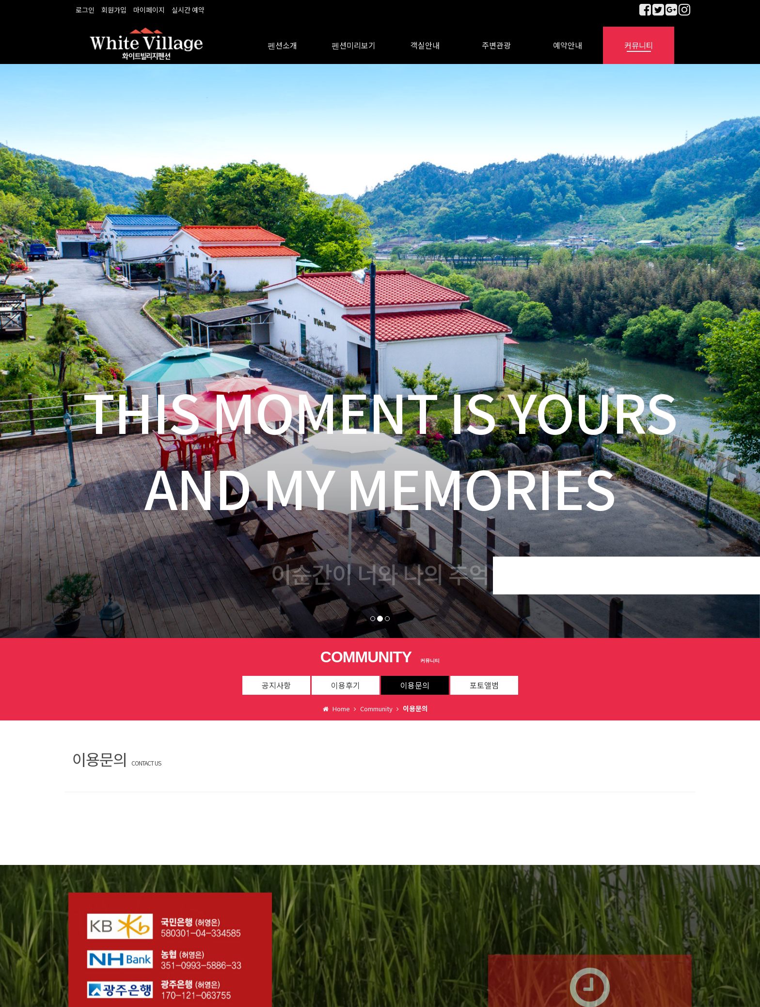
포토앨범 (484, 678)
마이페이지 (149, 10)
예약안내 (567, 39)
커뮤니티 (638, 39)
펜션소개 (282, 39)
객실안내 (425, 39)
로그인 (85, 10)
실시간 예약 (188, 10)
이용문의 (414, 678)
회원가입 (114, 10)
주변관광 (496, 39)
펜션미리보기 (354, 39)
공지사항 (276, 678)
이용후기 (345, 678)
